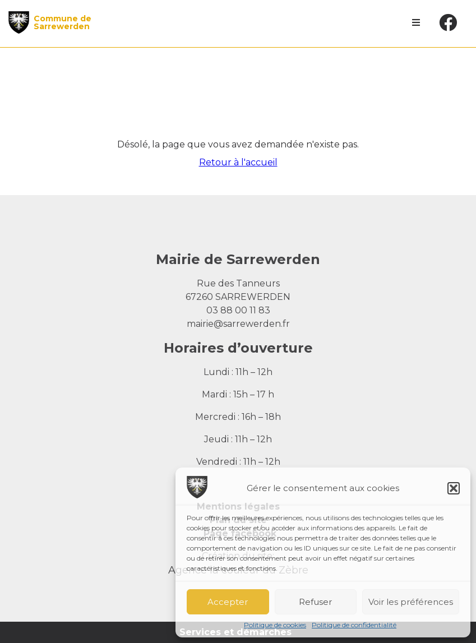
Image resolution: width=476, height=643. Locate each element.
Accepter (227, 601)
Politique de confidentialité (354, 625)
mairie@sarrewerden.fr (238, 323)
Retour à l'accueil (238, 162)
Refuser (315, 601)
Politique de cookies (275, 625)
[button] (453, 488)
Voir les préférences (410, 601)
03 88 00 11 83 (238, 310)
